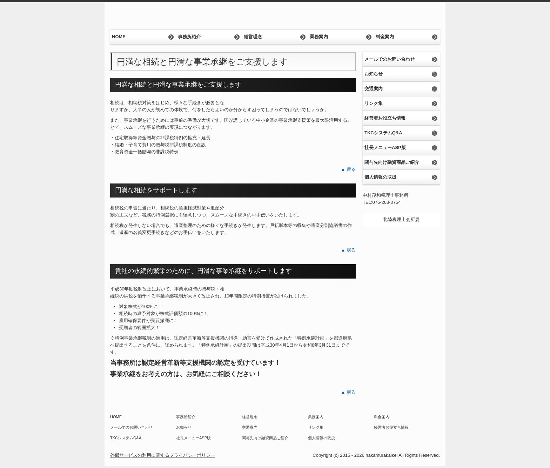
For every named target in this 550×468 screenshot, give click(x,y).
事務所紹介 (189, 36)
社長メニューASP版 (385, 147)
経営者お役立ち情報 (384, 118)
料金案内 (385, 36)
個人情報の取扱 (380, 177)
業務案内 (319, 36)
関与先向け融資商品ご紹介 (391, 162)
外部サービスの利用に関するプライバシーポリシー (162, 455)
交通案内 (373, 88)
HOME (119, 36)
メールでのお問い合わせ (389, 59)
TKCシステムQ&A (383, 132)
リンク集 (373, 103)
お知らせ (373, 73)
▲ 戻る (348, 169)
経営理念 (253, 36)
